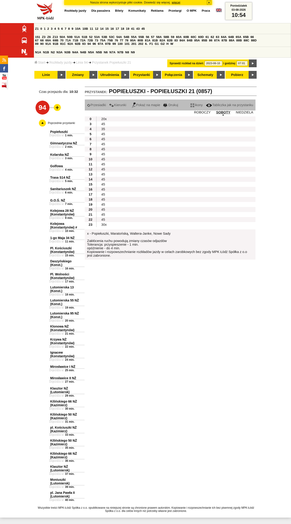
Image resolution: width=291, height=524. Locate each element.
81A (147, 40)
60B (186, 37)
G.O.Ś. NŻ (57, 200)
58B (166, 37)
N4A (75, 52)
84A (182, 40)
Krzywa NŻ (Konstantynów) (62, 341)
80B (140, 40)
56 (147, 37)
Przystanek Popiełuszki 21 (111, 62)
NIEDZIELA (244, 112)
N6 (106, 52)
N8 (127, 52)
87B (224, 40)
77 (121, 40)
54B (126, 37)
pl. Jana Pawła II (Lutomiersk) (62, 494)
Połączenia (173, 75)
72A (82, 40)
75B (110, 40)
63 (217, 37)
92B (77, 44)
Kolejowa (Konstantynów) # (63, 225)
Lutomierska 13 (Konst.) (62, 289)
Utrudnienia (109, 75)
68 (42, 40)
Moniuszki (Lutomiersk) (60, 481)
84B (189, 40)
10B (85, 28)
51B (84, 37)
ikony (196, 105)
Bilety (119, 10)
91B (55, 44)
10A (78, 28)
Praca (206, 10)
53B (104, 37)
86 (210, 40)
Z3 (44, 37)
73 (96, 40)
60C (193, 37)
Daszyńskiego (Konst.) (60, 263)
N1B (46, 52)
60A (178, 37)
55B (141, 37)
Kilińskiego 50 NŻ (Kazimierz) (63, 416)
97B (108, 44)
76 (116, 40)
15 (107, 28)
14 (102, 28)
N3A (60, 52)
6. (146, 44)
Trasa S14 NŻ (60, 177)
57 (152, 37)
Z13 (55, 37)
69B (55, 40)
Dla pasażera (100, 10)
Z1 (37, 28)
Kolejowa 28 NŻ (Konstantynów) (62, 212)
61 (207, 37)
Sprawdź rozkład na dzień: (187, 63)
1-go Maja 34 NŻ (62, 238)
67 (36, 40)
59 (172, 37)
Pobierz (237, 75)
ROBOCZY (202, 112)
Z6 (49, 37)
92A (70, 44)
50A (62, 37)
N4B (83, 52)
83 (176, 40)
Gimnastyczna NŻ (63, 143)
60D (201, 37)
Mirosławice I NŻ (62, 366)
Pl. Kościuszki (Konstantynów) (62, 250)
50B (69, 37)
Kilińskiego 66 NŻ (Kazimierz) (63, 403)
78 (126, 40)
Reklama (157, 10)
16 (112, 28)
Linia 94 (82, 62)
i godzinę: (229, 63)
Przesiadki (96, 105)
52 (91, 37)
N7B (120, 52)
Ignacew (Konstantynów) (62, 354)
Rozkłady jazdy (60, 62)
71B (75, 40)
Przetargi (174, 10)
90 (42, 44)
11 (91, 28)
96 (94, 44)
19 (127, 28)
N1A (38, 52)
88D (253, 40)
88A (231, 40)
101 (126, 44)
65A (238, 37)
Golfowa (56, 166)
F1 (151, 44)
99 (114, 44)
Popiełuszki (59, 132)
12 (96, 28)
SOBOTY (223, 112)
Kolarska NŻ (59, 154)
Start (39, 62)
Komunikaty (137, 10)
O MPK (192, 10)
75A (102, 40)
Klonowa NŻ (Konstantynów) (62, 328)
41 (133, 28)
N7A (113, 52)
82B (170, 40)
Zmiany (78, 75)
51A (77, 37)
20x (104, 119)
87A (217, 40)
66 (252, 37)
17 (117, 28)
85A (197, 40)
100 (120, 44)
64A (224, 37)
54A (119, 37)
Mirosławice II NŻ (63, 378)
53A (97, 37)
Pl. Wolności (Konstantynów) (62, 276)
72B (90, 40)
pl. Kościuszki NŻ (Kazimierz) (63, 429)
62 (212, 37)
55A (134, 37)
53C (112, 37)
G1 (157, 44)
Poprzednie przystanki (61, 123)
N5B (99, 52)
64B (231, 37)
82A (162, 40)
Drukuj (170, 105)
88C (246, 40)
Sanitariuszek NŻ (63, 189)
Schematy (205, 75)
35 (103, 129)
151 (37, 37)
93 (84, 44)
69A (48, 40)
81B (155, 40)
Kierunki (117, 105)
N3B (67, 52)
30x (104, 224)
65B (246, 37)
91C (63, 44)
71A (68, 40)
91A (48, 44)
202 (140, 44)
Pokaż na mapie (146, 105)
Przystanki (141, 75)
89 (36, 44)
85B (204, 40)
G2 (163, 44)
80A (133, 40)
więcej (176, 2)
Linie (46, 75)
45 (143, 28)
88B (239, 40)
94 (89, 44)
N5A (91, 52)
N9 (133, 52)
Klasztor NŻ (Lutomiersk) (60, 390)
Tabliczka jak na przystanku (229, 105)
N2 (53, 52)
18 (122, 28)
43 (138, 28)
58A (159, 37)
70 (61, 40)
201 (133, 44)
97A (100, 44)
